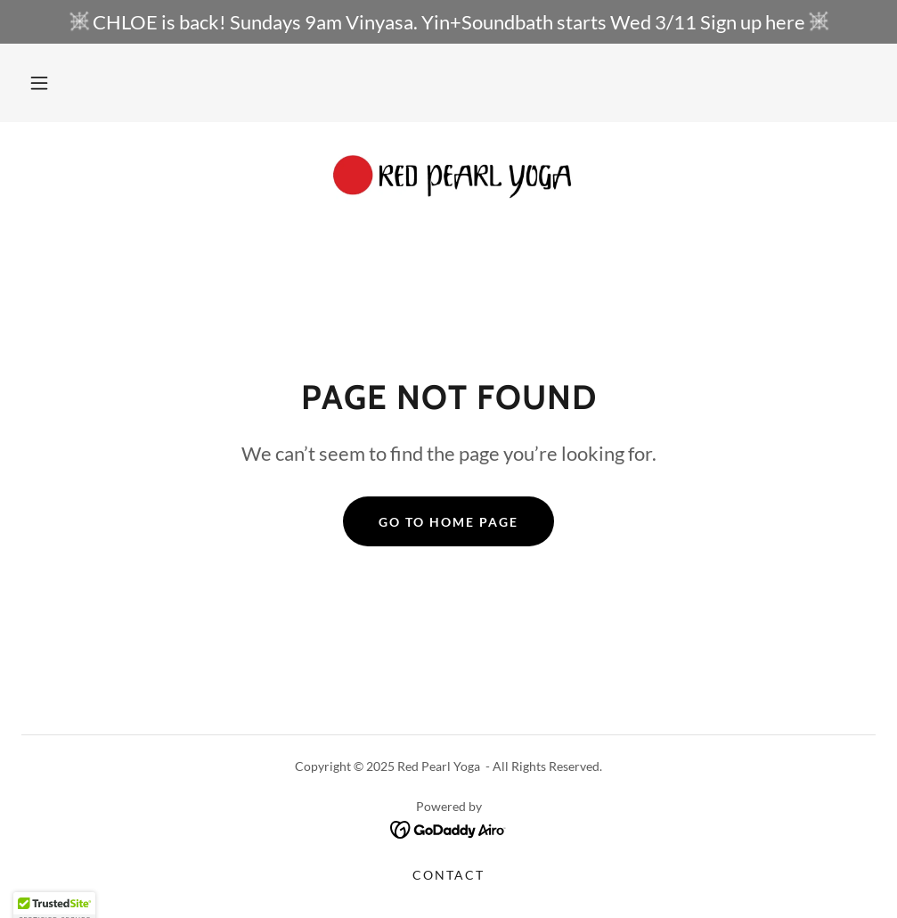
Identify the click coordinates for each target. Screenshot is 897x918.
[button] (39, 83)
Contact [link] (448, 874)
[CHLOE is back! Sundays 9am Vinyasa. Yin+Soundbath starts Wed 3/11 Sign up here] (448, 22)
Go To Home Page (448, 521)
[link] (448, 179)
